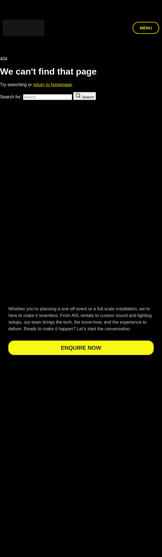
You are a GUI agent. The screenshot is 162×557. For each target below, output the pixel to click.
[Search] (84, 96)
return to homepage (52, 84)
